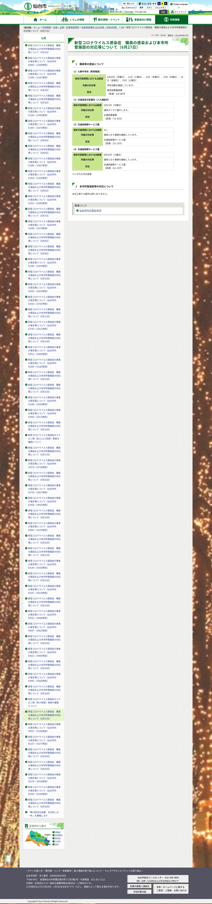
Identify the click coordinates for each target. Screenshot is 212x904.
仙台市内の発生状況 (90, 210)
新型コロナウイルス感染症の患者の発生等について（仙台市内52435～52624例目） (44, 287)
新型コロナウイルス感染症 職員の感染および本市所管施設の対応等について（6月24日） (44, 640)
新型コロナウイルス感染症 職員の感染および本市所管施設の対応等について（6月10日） (44, 275)
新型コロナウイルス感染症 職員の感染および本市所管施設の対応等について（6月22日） (44, 577)
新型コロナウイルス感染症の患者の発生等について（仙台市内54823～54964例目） (44, 652)
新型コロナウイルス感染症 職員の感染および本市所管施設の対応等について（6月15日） (44, 388)
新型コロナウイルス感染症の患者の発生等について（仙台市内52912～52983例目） (44, 350)
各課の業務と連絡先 (139, 886)
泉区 (57, 844)
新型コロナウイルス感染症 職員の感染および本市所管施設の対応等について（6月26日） (44, 690)
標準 (154, 3)
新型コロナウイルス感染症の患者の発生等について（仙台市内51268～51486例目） (44, 111)
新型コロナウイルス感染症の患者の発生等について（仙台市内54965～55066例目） (44, 677)
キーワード (116, 11)
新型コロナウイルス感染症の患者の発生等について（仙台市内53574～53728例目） (44, 464)
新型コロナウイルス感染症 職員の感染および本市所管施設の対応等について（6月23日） (44, 602)
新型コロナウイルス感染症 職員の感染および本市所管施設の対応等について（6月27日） (44, 715)
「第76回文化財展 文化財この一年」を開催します (43, 814)
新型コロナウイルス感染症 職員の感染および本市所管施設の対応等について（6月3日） (44, 99)
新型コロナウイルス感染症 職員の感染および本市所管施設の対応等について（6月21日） (44, 551)
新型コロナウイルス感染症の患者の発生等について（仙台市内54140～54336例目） (44, 564)
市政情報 (46, 27)
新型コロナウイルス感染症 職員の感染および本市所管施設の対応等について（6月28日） (44, 753)
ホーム (36, 27)
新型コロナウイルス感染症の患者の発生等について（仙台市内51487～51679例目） (44, 124)
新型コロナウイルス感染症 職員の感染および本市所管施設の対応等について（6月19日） (44, 514)
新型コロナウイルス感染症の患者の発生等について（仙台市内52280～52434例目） (44, 262)
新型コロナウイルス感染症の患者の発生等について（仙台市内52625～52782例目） (44, 300)
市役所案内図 (139, 891)
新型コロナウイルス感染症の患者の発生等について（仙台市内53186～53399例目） (44, 401)
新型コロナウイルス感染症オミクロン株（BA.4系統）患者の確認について (44, 702)
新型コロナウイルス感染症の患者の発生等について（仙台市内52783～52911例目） (44, 325)
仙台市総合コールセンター (151, 877)
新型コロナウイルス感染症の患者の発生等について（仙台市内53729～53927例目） (44, 489)
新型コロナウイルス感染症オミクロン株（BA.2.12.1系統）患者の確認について (44, 438)
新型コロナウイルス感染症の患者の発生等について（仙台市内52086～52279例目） (44, 225)
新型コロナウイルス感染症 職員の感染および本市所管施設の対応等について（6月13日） (44, 338)
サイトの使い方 (35, 870)
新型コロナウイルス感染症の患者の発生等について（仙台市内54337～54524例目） (44, 589)
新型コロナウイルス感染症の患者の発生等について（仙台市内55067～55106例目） (44, 727)
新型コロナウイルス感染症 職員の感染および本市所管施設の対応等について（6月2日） (44, 86)
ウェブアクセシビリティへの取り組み (123, 870)
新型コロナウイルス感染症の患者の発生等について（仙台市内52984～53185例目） (44, 363)
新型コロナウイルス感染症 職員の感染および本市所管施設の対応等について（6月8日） (44, 237)
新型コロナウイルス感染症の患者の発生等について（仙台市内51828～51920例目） (44, 174)
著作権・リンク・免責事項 (58, 870)
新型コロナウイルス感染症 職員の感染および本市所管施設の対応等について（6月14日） (44, 375)
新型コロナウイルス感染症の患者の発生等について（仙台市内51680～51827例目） (44, 162)
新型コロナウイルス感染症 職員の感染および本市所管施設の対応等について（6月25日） (44, 665)
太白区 (58, 841)
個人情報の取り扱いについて (88, 870)
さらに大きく (160, 7)
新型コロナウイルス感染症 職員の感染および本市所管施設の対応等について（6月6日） (44, 187)
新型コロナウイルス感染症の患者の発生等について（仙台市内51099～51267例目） (44, 74)
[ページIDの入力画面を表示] (124, 12)
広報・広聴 (58, 27)
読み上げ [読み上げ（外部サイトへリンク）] (130, 3)
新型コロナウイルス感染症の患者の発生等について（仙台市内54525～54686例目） (44, 614)
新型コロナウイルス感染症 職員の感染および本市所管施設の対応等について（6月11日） (44, 313)
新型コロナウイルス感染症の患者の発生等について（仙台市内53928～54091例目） (44, 501)
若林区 (58, 838)
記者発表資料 (72, 27)
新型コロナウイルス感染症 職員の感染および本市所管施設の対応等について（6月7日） (44, 212)
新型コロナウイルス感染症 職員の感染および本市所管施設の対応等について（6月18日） (44, 476)
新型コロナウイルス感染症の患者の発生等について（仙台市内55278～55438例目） (44, 778)
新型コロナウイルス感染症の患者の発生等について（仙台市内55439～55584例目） (44, 790)
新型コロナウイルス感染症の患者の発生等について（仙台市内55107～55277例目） (44, 740)
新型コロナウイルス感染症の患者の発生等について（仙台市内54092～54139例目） (44, 526)
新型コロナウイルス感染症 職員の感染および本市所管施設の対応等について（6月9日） (44, 250)
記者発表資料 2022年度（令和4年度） (100, 27)
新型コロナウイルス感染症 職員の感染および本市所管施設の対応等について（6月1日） (44, 49)
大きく (149, 7)
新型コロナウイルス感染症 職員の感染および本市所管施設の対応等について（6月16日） (44, 426)
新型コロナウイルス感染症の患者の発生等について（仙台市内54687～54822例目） (44, 627)
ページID (128, 11)
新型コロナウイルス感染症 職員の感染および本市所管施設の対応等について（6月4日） (44, 137)
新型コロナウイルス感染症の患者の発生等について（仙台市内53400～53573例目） (44, 413)
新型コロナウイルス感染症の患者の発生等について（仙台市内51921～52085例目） (44, 199)
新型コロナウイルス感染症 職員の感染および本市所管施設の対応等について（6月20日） (44, 539)
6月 (122, 27)
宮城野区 (59, 835)
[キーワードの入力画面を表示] (111, 12)
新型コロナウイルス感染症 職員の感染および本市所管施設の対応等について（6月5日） (44, 149)
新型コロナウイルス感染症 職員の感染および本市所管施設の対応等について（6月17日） (44, 451)
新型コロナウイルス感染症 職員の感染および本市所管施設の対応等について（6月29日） (44, 765)
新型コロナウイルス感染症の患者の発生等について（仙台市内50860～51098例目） (44, 61)
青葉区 (58, 832)
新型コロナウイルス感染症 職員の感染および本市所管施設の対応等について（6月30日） (44, 803)
